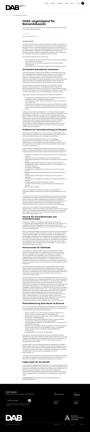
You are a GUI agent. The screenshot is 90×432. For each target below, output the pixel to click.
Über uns (56, 402)
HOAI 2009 (25, 47)
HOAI (23, 36)
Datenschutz (82, 424)
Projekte (66, 3)
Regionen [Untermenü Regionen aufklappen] (53, 3)
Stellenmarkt (77, 395)
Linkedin (76, 403)
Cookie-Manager (57, 424)
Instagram (76, 402)
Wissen (71, 3)
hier (36, 234)
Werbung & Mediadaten (59, 394)
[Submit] (29, 400)
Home (7, 15)
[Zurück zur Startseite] (18, 9)
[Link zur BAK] (73, 418)
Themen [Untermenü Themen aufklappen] (47, 3)
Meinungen (60, 3)
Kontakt (55, 403)
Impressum (73, 424)
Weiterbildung (77, 394)
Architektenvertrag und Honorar (31, 36)
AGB (65, 424)
